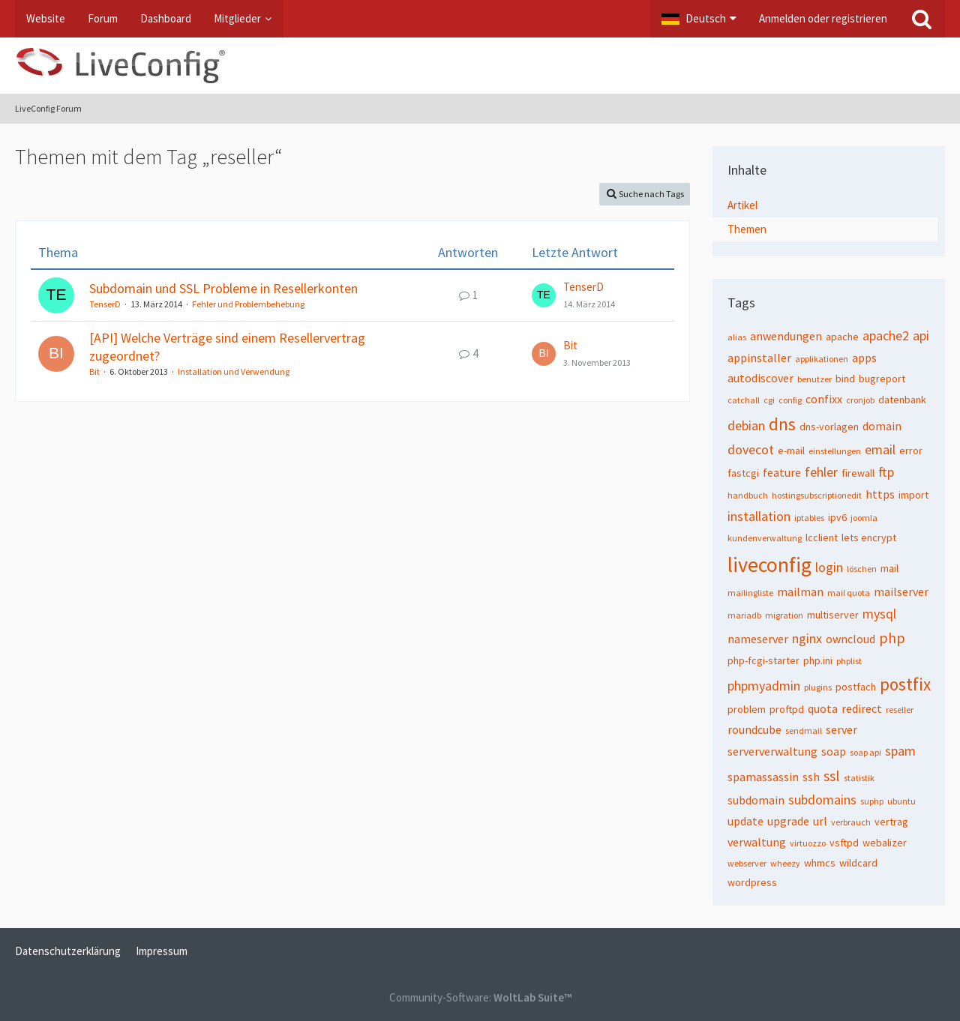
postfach (856, 686)
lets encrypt (869, 537)
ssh (811, 776)
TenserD (105, 304)
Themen (747, 229)
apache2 (885, 335)
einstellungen (834, 451)
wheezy (785, 863)
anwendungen (786, 335)
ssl (832, 775)
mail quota (848, 592)
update (746, 820)
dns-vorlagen (829, 426)
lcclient (822, 537)
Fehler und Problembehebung (248, 304)
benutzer (814, 379)
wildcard (858, 863)
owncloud (850, 638)
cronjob (860, 400)
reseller (900, 709)
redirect (862, 708)
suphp (872, 801)
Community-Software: (480, 997)
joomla (864, 517)
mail (889, 568)
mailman (800, 591)
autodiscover (761, 377)
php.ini (817, 660)
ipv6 (837, 517)
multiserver (833, 614)
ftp (886, 472)
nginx (807, 638)
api (921, 335)
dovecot (751, 449)
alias (737, 337)
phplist (849, 660)
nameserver (758, 638)
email (880, 449)
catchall (744, 400)
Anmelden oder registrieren (823, 18)
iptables (809, 517)
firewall (858, 473)
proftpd (787, 709)
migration (784, 615)
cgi (769, 400)
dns (782, 424)
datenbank (902, 399)
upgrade (788, 820)
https (880, 494)
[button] (699, 18)
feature (782, 472)
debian (746, 425)
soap (833, 751)
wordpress (752, 882)
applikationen (821, 358)
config (790, 400)
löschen (862, 568)
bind (845, 378)
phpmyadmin (764, 685)
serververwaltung (773, 751)
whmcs (820, 863)
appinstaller (759, 357)
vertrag (891, 821)
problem (747, 709)
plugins (818, 687)
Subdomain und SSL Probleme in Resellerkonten (223, 288)
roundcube (755, 729)
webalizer (884, 842)
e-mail (791, 450)
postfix (905, 684)
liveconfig (770, 564)
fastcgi (743, 473)
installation (759, 516)
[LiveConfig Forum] (480, 65)
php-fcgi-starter (764, 660)
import (913, 495)
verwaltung (757, 841)
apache (842, 336)
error (910, 450)
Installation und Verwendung (234, 371)
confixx (824, 398)
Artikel (743, 205)
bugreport (882, 378)
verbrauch (851, 822)
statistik (859, 777)
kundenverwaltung (765, 537)
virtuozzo (808, 843)
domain (882, 425)
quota (823, 708)
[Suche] (921, 18)
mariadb (744, 615)
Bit (94, 371)
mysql (879, 613)
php (892, 637)
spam (900, 750)
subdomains (822, 799)
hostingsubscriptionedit (817, 495)
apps (864, 357)
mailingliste (750, 592)
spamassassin (763, 776)
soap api (865, 752)
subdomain (756, 799)
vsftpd (844, 842)
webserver (747, 863)
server (841, 729)
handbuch (748, 495)
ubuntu (901, 801)
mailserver (901, 591)
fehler (821, 472)
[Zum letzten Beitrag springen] (544, 295)
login (829, 567)
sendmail (803, 730)
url (820, 820)
